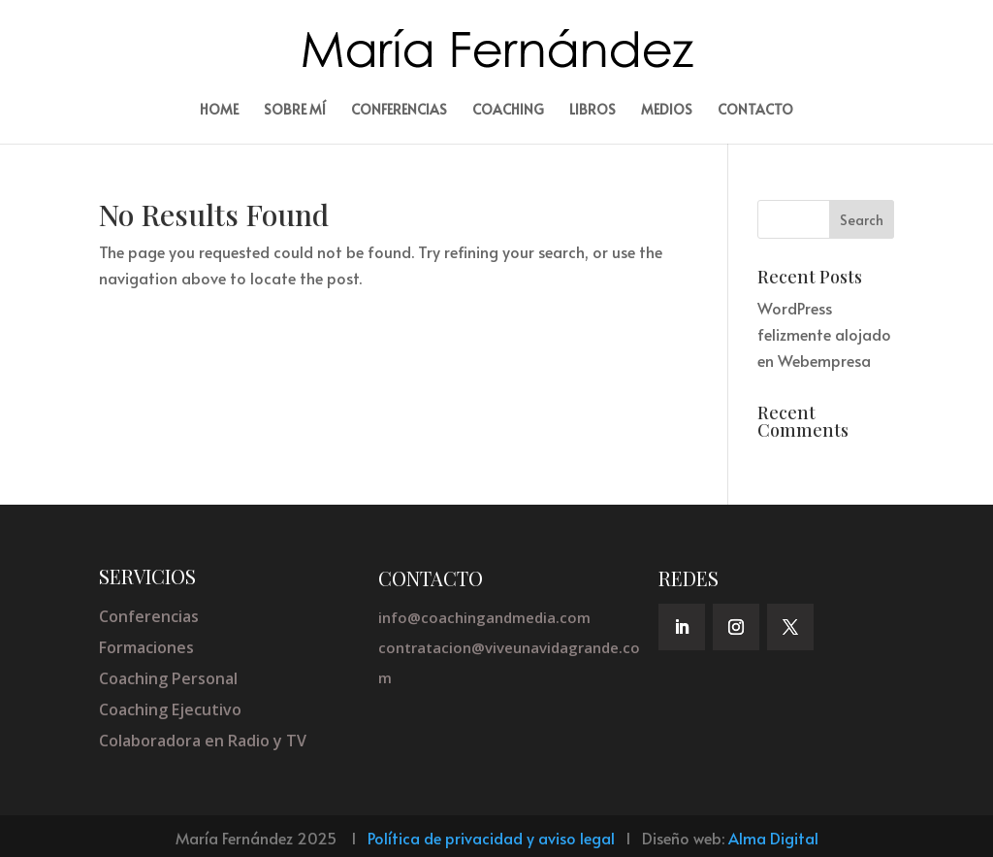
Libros (592, 110)
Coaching (508, 110)
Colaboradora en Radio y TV (202, 740)
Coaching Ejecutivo (170, 709)
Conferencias (399, 110)
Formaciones (146, 647)
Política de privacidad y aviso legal (491, 837)
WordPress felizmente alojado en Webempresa (824, 334)
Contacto (755, 110)
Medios (666, 110)
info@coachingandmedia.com (484, 617)
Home (219, 110)
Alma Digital (773, 837)
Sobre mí (295, 110)
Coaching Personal (168, 678)
